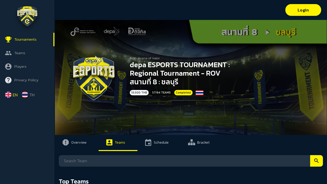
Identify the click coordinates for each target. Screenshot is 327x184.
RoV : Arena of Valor (145, 58)
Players (20, 66)
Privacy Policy (26, 80)
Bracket (203, 142)
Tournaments (25, 39)
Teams (19, 53)
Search (316, 161)
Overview (78, 142)
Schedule (161, 142)
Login (303, 10)
